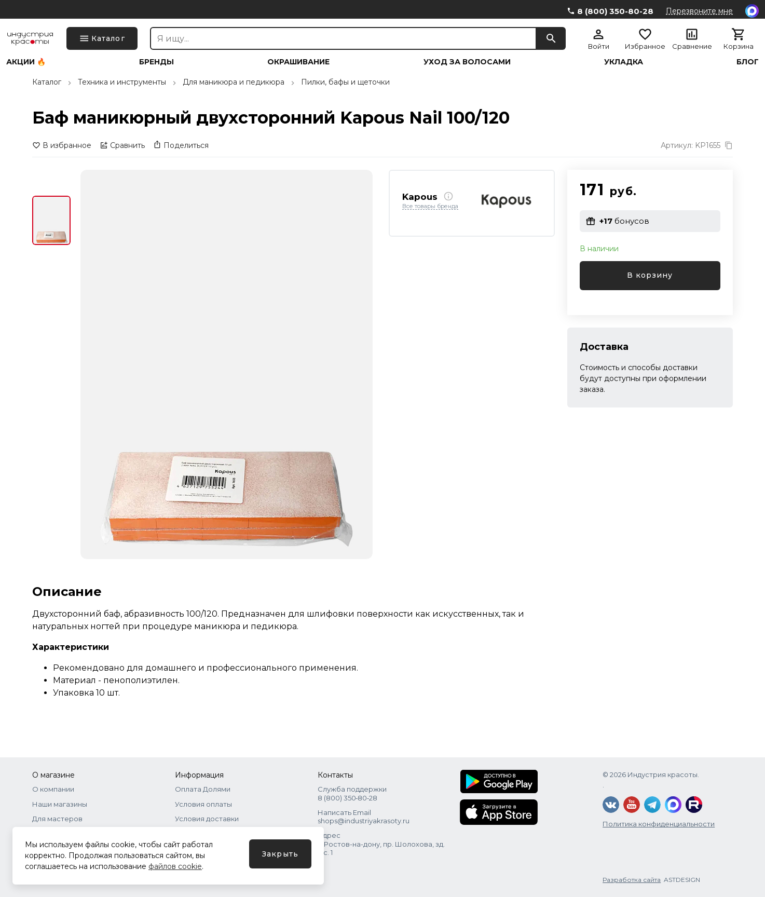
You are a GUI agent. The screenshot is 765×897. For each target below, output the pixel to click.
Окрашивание (298, 61)
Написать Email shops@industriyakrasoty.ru (363, 816)
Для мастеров (57, 818)
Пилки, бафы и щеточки (345, 82)
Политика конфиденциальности (659, 824)
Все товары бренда (430, 206)
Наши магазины (59, 804)
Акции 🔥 (26, 61)
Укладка (623, 61)
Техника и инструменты (122, 82)
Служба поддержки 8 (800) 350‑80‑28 (352, 793)
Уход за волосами (467, 61)
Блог (747, 61)
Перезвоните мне (699, 11)
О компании (53, 789)
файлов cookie (175, 866)
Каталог (46, 82)
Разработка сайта (632, 880)
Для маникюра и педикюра (233, 82)
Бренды (156, 61)
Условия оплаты (203, 804)
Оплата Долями (202, 789)
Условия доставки (207, 818)
